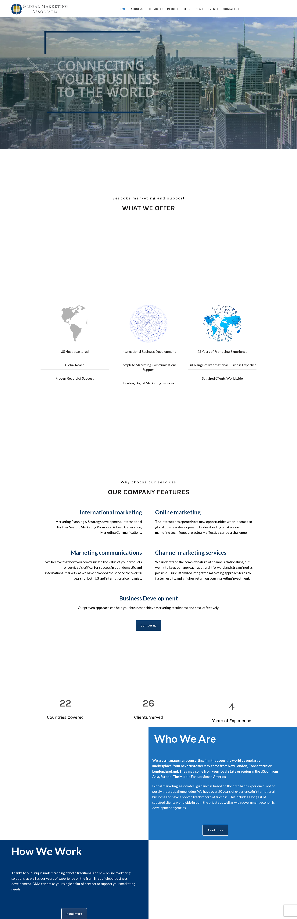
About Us (137, 9)
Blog (186, 9)
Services (154, 9)
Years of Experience (231, 720)
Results (172, 9)
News (199, 9)
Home (122, 9)
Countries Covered (65, 717)
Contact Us (231, 9)
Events (213, 9)
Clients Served (148, 717)
